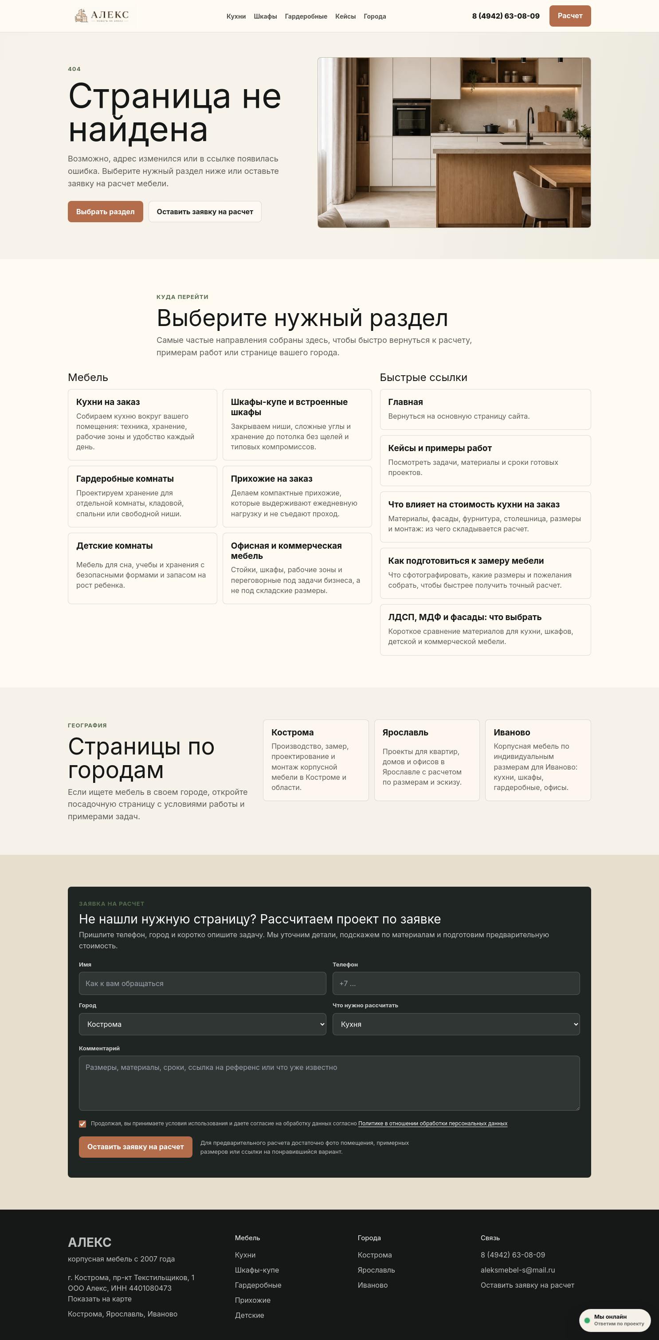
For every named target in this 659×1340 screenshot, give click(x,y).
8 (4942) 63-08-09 (506, 16)
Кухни (236, 16)
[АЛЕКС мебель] (104, 16)
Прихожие (253, 1300)
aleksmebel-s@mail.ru (518, 1269)
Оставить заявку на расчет (205, 211)
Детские (249, 1315)
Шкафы (265, 16)
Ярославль (376, 1269)
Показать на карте (100, 1298)
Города (375, 16)
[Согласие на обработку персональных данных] (82, 1124)
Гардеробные (306, 16)
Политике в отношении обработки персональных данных (432, 1123)
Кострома (375, 1254)
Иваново (373, 1285)
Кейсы (345, 16)
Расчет (570, 15)
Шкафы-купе (257, 1269)
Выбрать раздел (105, 211)
